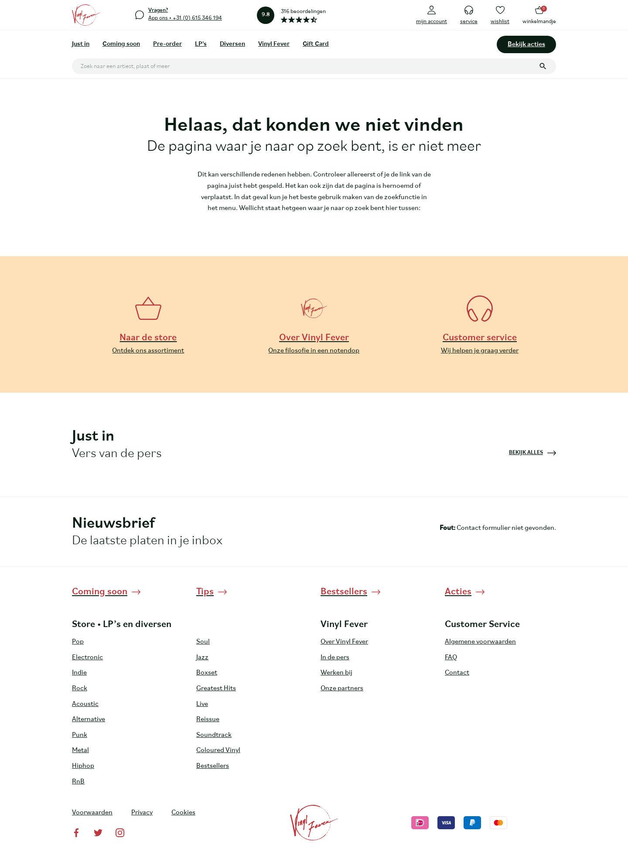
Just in (80, 44)
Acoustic (85, 704)
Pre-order (167, 44)
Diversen (232, 44)
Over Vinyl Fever (344, 641)
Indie (79, 672)
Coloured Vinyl (218, 750)
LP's (201, 44)
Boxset (206, 672)
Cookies (183, 812)
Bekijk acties (526, 44)
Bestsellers (212, 766)
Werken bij (336, 672)
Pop (78, 641)
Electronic (87, 657)
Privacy (142, 812)
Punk (79, 735)
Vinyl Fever (274, 44)
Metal (80, 750)
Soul (203, 641)
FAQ (451, 657)
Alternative (88, 719)
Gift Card (316, 44)
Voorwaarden (92, 812)
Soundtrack (214, 735)
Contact (457, 672)
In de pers (335, 657)
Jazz (202, 657)
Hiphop (83, 766)
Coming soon (121, 44)
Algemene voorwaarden (480, 641)
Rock (79, 688)
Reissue (207, 719)
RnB (78, 781)
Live (202, 704)
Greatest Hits (216, 688)
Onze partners (342, 688)
